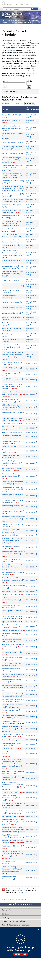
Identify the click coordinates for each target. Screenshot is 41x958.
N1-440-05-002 (30, 451)
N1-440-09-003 (30, 483)
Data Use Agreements (9, 591)
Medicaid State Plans (8, 153)
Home (3, 20)
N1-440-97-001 (30, 735)
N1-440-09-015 (30, 547)
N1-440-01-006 (30, 419)
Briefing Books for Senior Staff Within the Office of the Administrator (12, 223)
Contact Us (6, 910)
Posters (4, 690)
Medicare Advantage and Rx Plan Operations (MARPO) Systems (12, 488)
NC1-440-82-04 (30, 836)
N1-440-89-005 (30, 675)
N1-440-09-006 (30, 501)
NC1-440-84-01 (30, 855)
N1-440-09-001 (30, 470)
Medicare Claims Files (9, 816)
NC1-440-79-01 (30, 778)
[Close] (38, 929)
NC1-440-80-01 (30, 792)
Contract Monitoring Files (10, 245)
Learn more (20, 954)
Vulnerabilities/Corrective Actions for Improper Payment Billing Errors (13, 274)
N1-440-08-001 (30, 463)
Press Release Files (8, 424)
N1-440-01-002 (30, 394)
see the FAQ (11, 50)
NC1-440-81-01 (30, 812)
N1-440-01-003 (30, 401)
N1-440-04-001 (30, 437)
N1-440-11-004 (30, 630)
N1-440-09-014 (30, 541)
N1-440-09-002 (30, 476)
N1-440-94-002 (30, 717)
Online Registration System (11, 611)
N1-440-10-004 (30, 591)
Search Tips (10, 92)
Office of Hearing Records (10, 427)
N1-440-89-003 (30, 664)
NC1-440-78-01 (30, 773)
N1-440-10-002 (30, 580)
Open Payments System (9, 280)
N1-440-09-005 (30, 496)
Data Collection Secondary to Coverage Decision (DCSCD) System (11, 160)
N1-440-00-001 (30, 363)
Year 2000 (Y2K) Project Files (11, 368)
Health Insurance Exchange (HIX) (12, 286)
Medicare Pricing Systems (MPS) (12, 506)
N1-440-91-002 (30, 686)
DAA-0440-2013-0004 (31, 223)
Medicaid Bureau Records (10, 710)
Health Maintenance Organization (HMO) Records (12, 753)
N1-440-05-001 (30, 447)
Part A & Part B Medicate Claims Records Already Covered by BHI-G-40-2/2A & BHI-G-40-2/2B (13, 829)
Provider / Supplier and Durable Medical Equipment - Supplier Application (12, 386)
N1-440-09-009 (30, 512)
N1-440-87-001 (30, 640)
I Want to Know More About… (14, 921)
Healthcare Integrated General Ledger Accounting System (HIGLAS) (12, 541)
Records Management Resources (16, 925)
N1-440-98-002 (30, 744)
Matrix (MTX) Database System (11, 379)
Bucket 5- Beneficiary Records (11, 313)
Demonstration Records (9, 630)
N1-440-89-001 (30, 653)
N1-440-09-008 (30, 507)
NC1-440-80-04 (30, 805)
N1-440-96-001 (30, 729)
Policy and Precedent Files (10, 115)
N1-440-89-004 (30, 670)
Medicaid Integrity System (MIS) (12, 511)
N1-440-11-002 (30, 622)
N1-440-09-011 (30, 525)
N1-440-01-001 (30, 386)
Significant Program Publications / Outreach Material (13, 200)
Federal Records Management (16, 20)
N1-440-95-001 (30, 722)
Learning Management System (12, 142)
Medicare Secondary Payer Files (12, 413)
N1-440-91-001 (30, 681)
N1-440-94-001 (30, 711)
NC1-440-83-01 (30, 842)
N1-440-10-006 (30, 600)
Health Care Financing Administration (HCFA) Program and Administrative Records (13, 784)
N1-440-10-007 (30, 606)
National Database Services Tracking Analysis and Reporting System (12, 128)
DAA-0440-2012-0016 (31, 200)
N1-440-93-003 (30, 700)
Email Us (5, 914)
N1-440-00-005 (30, 380)
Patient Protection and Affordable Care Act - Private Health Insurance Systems (13, 136)
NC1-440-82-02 (30, 829)
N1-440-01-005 (30, 414)
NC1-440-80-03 (30, 798)
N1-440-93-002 (30, 695)
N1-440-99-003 (30, 764)
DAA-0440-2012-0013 (31, 182)
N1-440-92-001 (30, 690)
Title (6, 109)
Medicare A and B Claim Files (11, 652)
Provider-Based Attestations (11, 260)
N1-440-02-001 (30, 424)
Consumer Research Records (11, 436)
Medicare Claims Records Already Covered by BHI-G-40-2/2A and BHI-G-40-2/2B (13, 822)
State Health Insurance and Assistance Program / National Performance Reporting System (12, 253)
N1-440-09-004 (30, 489)
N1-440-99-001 (30, 748)
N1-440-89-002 (30, 659)
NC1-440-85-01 (30, 870)
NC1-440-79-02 (30, 786)
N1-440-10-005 (30, 594)
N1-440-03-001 (30, 432)
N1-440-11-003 (30, 626)
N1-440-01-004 (30, 407)
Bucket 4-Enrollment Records (11, 308)
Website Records (7, 535)
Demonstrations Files (9, 740)
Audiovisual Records (8, 447)
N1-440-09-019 (30, 567)
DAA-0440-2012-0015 (31, 195)
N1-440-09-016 (30, 554)
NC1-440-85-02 (30, 878)
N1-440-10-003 (30, 587)
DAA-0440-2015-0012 (31, 335)
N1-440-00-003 (30, 374)
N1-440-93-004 (30, 706)
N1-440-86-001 (30, 635)
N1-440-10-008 (30, 612)
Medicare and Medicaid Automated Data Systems (13, 700)
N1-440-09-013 (30, 535)
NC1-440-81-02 (30, 816)
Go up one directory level (14, 103)
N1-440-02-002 (30, 428)
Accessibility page (22, 892)
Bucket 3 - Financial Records (11, 302)
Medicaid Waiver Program (10, 373)
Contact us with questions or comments (14, 899)
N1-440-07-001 (30, 456)
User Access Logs (8, 748)
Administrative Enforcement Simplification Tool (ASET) (11, 475)
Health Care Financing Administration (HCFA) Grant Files (11, 798)
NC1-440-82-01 (30, 822)
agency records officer (28, 55)
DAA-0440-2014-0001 (31, 274)
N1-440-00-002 (30, 369)
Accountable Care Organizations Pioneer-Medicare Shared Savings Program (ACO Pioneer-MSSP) (13, 188)
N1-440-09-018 (30, 560)
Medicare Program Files (9, 777)
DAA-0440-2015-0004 (31, 302)
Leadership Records (8, 594)
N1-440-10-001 (30, 574)
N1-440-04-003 (30, 442)
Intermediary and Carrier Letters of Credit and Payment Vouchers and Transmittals (13, 853)
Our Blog (5, 918)
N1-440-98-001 (30, 740)
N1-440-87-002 (30, 647)
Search (34, 9)
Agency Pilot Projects (9, 622)
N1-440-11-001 (30, 617)
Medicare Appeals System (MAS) (12, 495)
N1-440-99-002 (30, 754)
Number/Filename (32, 109)
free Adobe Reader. (26, 889)
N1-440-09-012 (30, 531)
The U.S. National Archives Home (17, 3)
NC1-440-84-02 (30, 862)
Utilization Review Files (9, 792)
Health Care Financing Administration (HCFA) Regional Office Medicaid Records (12, 869)
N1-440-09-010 (30, 519)
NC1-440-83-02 (30, 847)
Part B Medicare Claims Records (12, 846)
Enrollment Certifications (10, 120)
